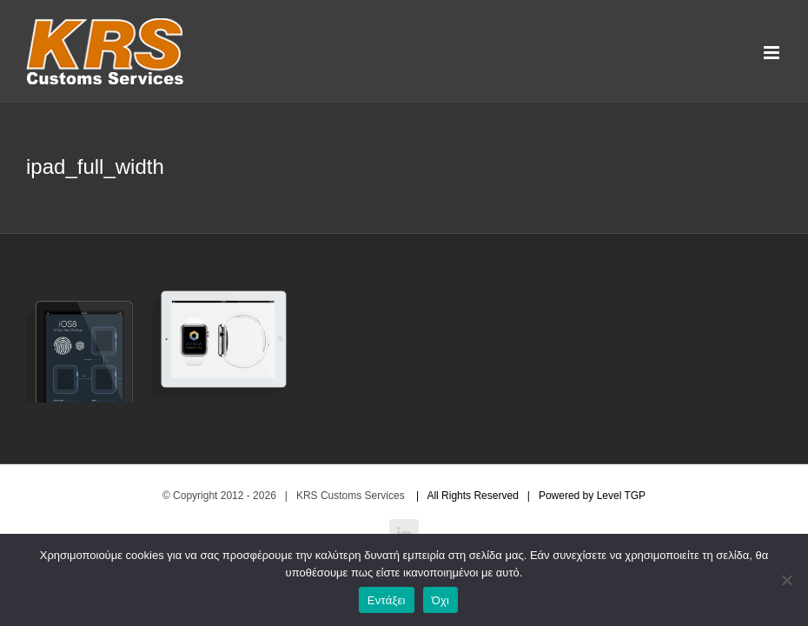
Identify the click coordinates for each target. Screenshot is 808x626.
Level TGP (621, 495)
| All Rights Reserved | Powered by (502, 495)
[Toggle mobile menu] (773, 52)
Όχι (441, 600)
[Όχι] (786, 580)
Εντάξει (387, 600)
